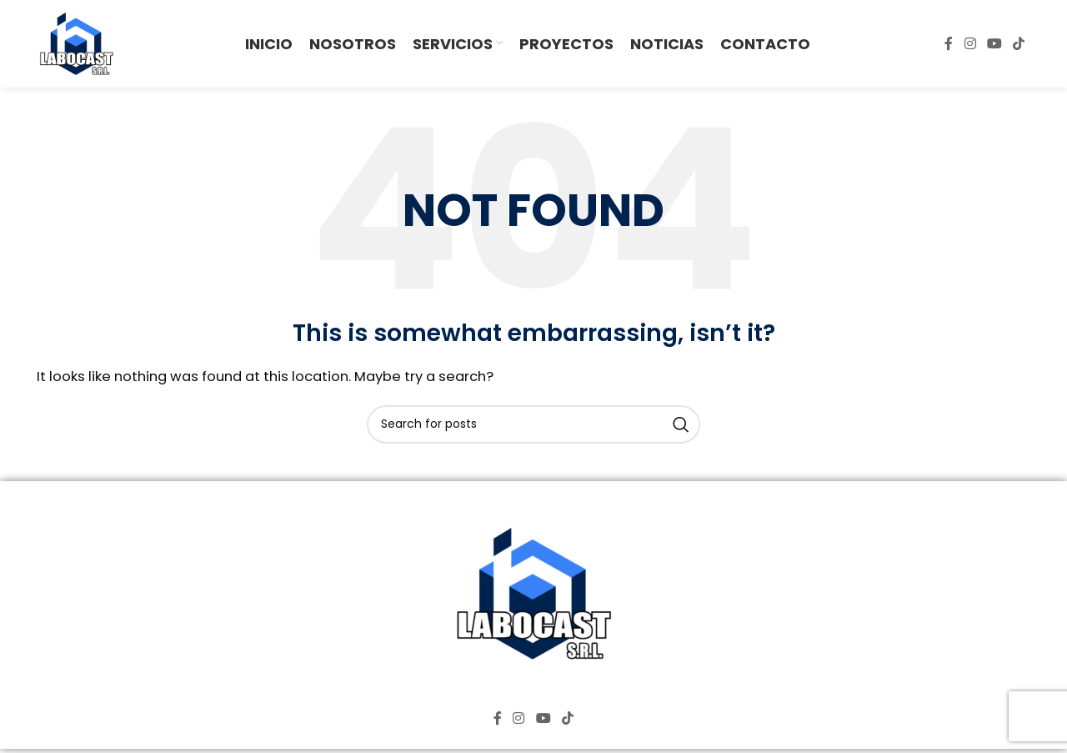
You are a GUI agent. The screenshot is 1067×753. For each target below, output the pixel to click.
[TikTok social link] (1019, 44)
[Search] (533, 424)
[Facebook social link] (949, 44)
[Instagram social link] (970, 44)
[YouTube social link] (994, 44)
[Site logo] (76, 43)
